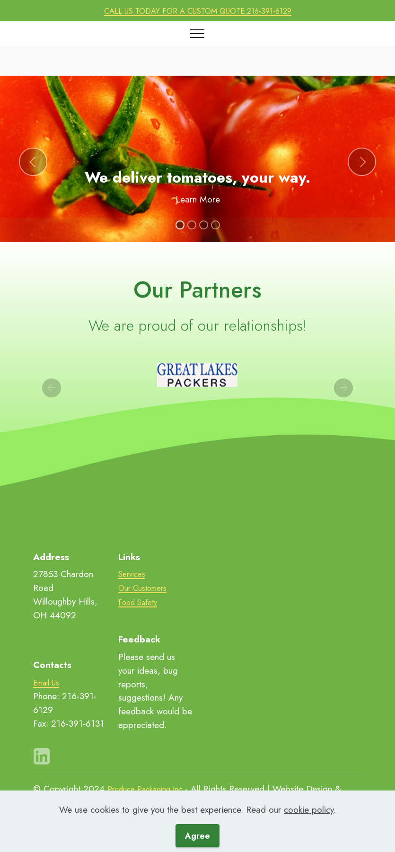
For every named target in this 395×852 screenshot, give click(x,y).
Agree (197, 835)
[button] (33, 162)
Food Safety (139, 602)
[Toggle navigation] (197, 33)
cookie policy (309, 809)
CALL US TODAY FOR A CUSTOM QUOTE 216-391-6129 (198, 10)
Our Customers (145, 588)
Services (133, 574)
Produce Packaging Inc (150, 788)
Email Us (49, 682)
